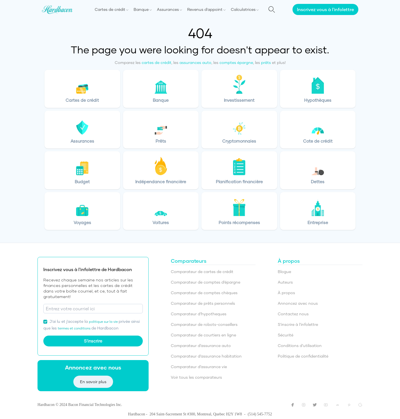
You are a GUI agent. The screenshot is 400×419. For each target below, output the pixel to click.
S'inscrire (93, 340)
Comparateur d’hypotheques (198, 313)
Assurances (168, 9)
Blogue (284, 271)
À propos (286, 292)
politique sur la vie (104, 321)
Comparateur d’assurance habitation (206, 356)
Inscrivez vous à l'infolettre (325, 9)
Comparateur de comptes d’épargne (205, 282)
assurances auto (195, 62)
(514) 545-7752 (260, 414)
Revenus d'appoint (204, 9)
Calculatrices (243, 9)
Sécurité (285, 335)
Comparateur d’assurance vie (199, 366)
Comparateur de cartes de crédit (202, 271)
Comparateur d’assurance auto (201, 345)
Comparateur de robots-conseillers (204, 324)
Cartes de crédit (110, 9)
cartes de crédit (156, 62)
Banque (141, 9)
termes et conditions (74, 328)
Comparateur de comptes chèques (204, 292)
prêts (266, 62)
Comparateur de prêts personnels (203, 303)
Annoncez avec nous (298, 303)
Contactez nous (293, 313)
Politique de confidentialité (303, 356)
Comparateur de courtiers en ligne (203, 335)
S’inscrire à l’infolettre (298, 324)
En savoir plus (93, 381)
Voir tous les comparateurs (196, 377)
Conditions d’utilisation (300, 345)
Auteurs (285, 282)
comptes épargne (236, 62)
